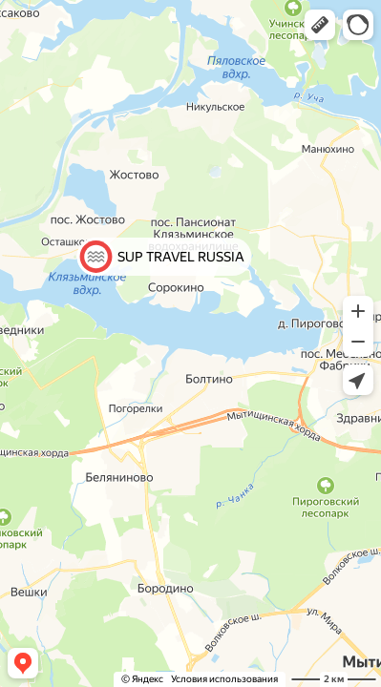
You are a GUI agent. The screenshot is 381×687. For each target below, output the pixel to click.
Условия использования (224, 679)
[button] (320, 25)
